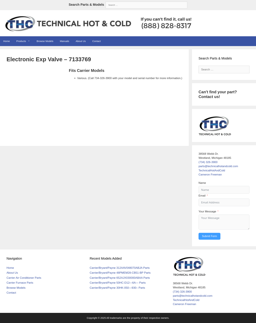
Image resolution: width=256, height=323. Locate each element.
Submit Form (209, 236)
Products (24, 41)
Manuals (64, 41)
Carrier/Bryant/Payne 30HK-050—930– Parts (117, 287)
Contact (96, 41)
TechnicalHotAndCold (212, 170)
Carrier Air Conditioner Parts (24, 277)
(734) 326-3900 (208, 162)
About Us (81, 41)
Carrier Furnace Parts (20, 282)
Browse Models (45, 41)
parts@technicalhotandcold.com (218, 166)
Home (6, 41)
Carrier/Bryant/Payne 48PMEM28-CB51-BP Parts (120, 272)
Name (202, 182)
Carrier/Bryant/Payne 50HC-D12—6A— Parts (118, 282)
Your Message (207, 211)
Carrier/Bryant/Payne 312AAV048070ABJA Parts (120, 267)
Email (202, 195)
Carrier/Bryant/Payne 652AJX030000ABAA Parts (120, 277)
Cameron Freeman (210, 174)
